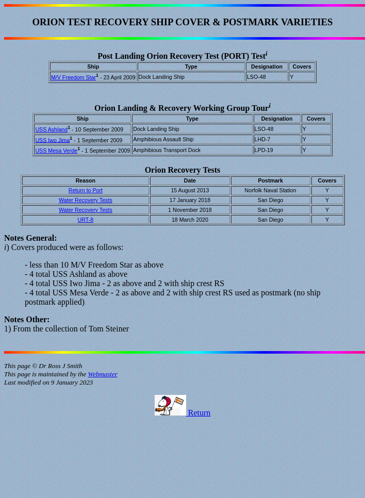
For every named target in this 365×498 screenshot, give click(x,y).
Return (183, 412)
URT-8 (86, 220)
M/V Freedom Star (73, 77)
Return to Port (86, 190)
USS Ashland (51, 129)
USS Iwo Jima (52, 140)
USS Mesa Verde (56, 150)
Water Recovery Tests (85, 200)
